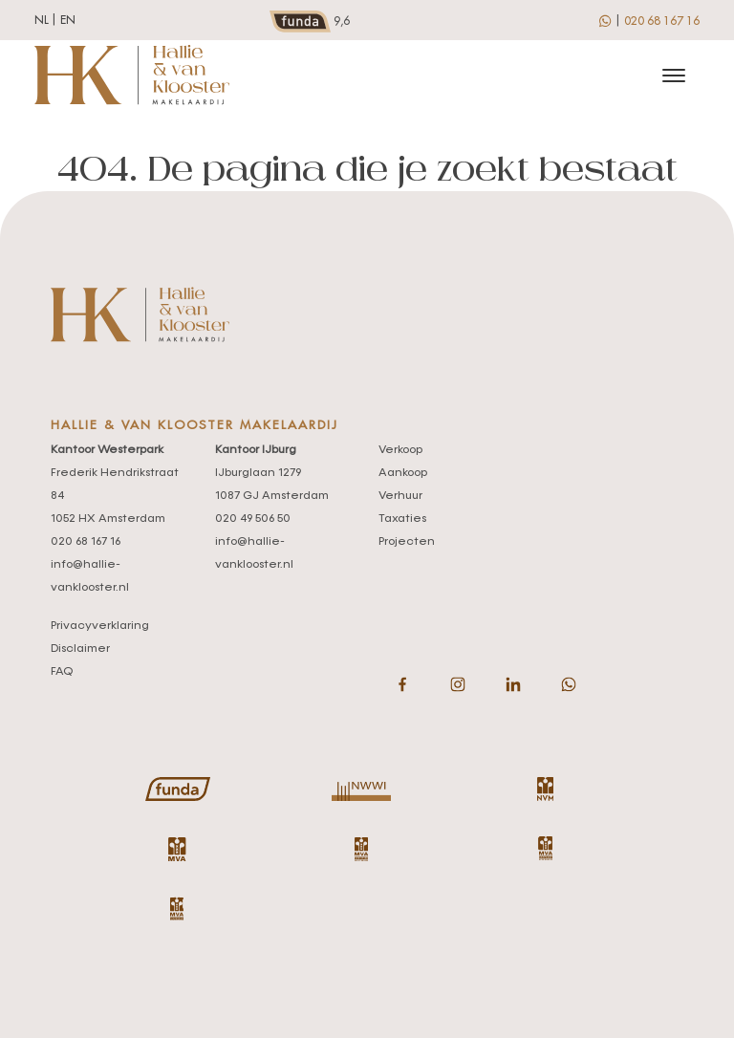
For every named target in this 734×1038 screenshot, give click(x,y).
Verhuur (400, 496)
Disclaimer (80, 649)
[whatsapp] (606, 20)
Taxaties (402, 519)
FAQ (62, 672)
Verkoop (400, 450)
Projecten (406, 542)
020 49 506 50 (253, 519)
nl (41, 20)
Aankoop (402, 473)
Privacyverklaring (100, 626)
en (68, 20)
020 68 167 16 (662, 21)
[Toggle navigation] (673, 75)
